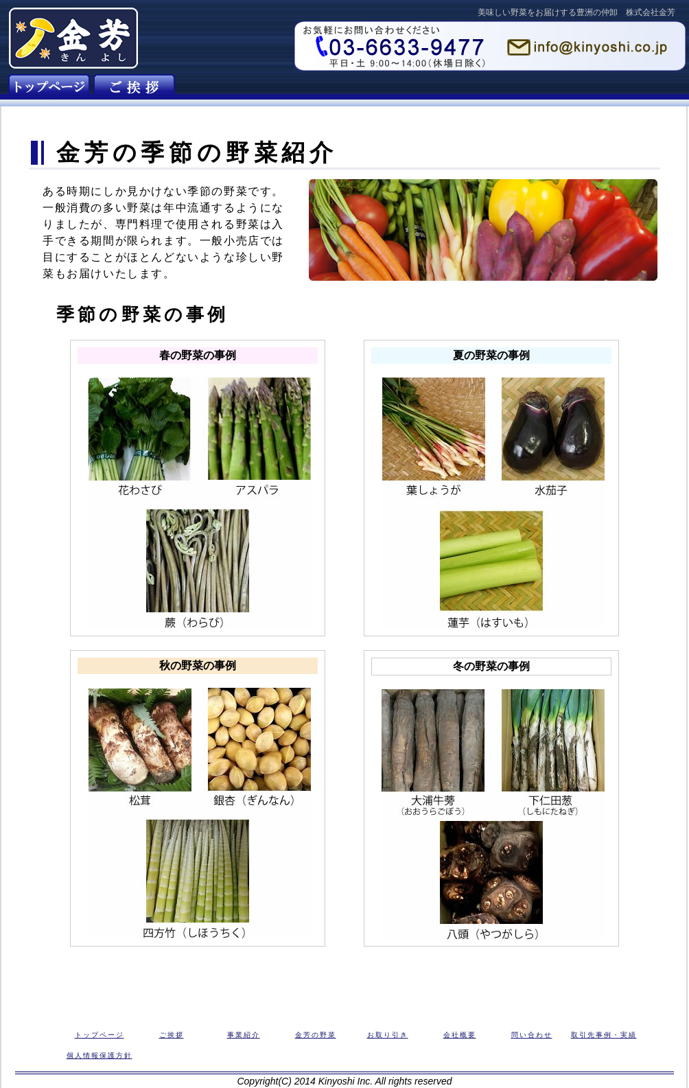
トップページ (99, 1035)
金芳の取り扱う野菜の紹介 (304, 88)
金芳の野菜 (315, 1035)
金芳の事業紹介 (219, 88)
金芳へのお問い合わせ (559, 88)
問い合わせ (531, 1035)
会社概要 (459, 1035)
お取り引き (387, 1035)
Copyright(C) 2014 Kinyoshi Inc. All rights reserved (344, 1081)
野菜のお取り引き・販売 (389, 88)
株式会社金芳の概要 (474, 88)
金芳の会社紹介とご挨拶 (134, 88)
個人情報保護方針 (99, 1055)
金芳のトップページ (49, 88)
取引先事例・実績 (604, 1035)
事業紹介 (243, 1035)
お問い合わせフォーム (490, 46)
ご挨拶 (171, 1035)
